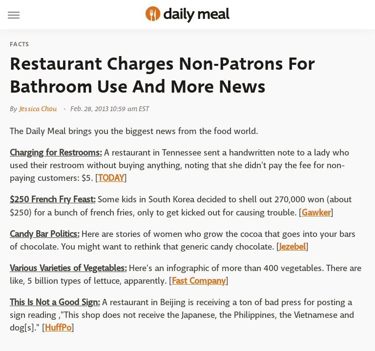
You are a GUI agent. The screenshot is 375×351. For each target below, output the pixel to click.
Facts (19, 44)
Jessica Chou (38, 108)
